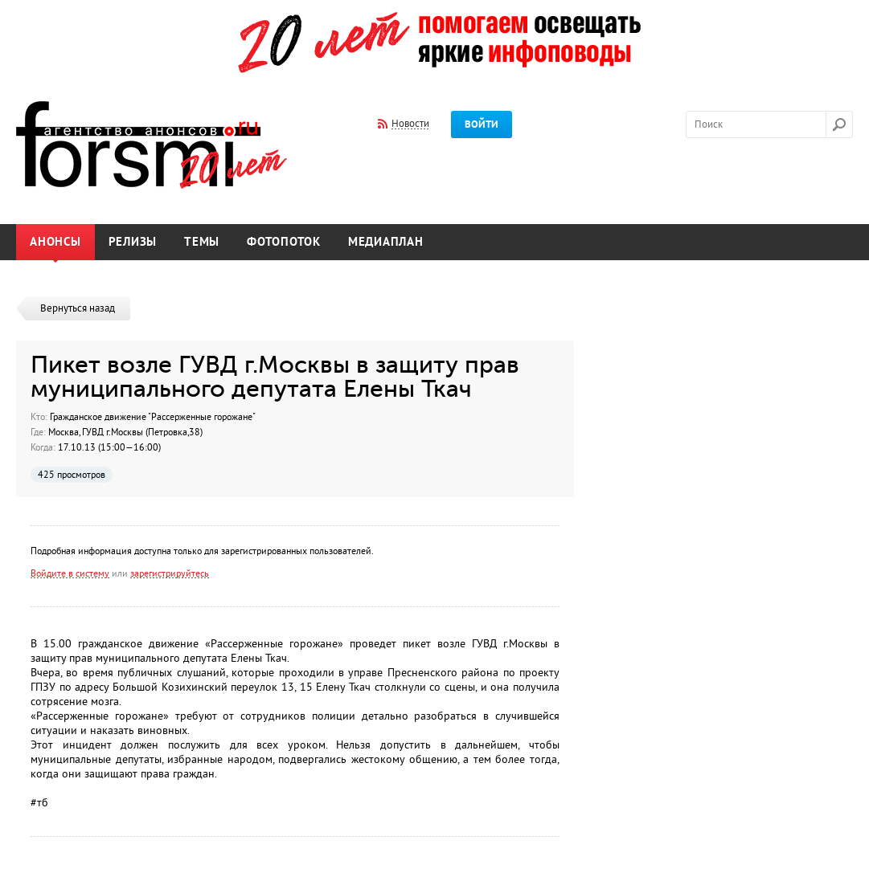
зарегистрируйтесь (169, 573)
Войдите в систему (70, 573)
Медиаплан (386, 242)
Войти (481, 124)
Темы (201, 242)
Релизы (133, 242)
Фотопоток (284, 242)
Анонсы (55, 242)
